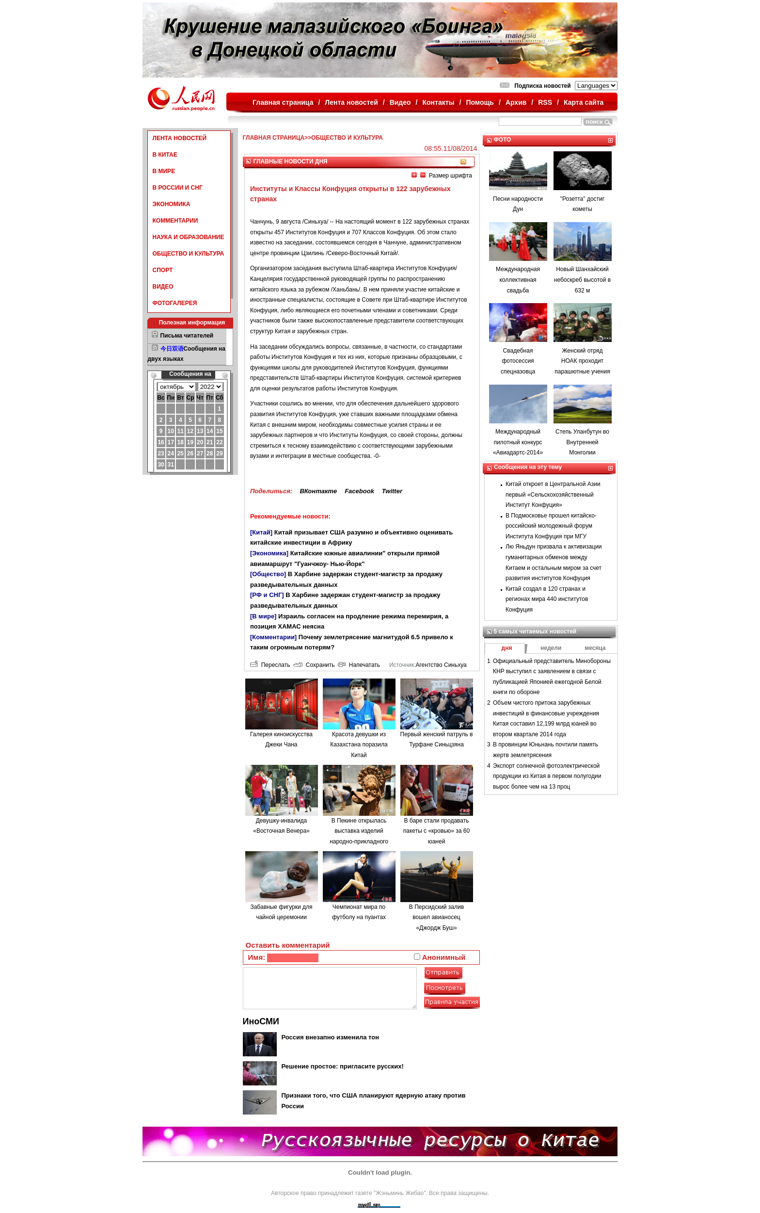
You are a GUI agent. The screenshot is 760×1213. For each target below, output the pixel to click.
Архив (516, 102)
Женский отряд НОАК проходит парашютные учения (582, 361)
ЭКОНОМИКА (171, 204)
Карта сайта (583, 102)
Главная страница (283, 102)
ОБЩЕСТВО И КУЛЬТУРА (188, 253)
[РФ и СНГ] (267, 594)
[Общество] (268, 574)
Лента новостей (351, 102)
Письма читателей (187, 335)
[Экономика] (269, 553)
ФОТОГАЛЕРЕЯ (175, 303)
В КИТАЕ (165, 154)
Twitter (392, 491)
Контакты (439, 102)
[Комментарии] (273, 637)
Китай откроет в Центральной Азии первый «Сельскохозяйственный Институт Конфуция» (553, 494)
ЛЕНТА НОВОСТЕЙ (180, 138)
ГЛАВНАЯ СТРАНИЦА (274, 137)
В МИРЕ (164, 171)
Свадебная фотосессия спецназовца (518, 361)
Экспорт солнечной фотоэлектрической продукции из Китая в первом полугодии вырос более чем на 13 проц (547, 776)
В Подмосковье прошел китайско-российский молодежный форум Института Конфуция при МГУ (551, 526)
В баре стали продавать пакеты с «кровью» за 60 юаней (436, 831)
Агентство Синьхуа (440, 665)
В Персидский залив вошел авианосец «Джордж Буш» (436, 917)
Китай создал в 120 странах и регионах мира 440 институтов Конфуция (547, 599)
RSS (545, 102)
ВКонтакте (318, 491)
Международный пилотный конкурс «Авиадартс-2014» (518, 442)
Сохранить (313, 665)
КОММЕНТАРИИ (175, 220)
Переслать (270, 665)
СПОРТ (163, 270)
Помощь (480, 102)
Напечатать (359, 665)
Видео (400, 102)
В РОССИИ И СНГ (178, 187)
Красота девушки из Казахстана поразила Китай (359, 745)
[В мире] (263, 616)
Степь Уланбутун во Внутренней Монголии (582, 442)
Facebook (359, 491)
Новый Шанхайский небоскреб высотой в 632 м (582, 279)
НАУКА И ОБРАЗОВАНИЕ (188, 237)
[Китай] (261, 532)
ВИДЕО (163, 286)
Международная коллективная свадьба (518, 279)
